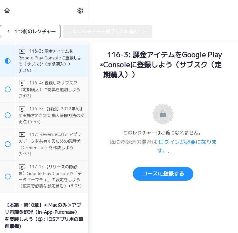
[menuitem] (80, 10)
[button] (7, 10)
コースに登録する (163, 173)
